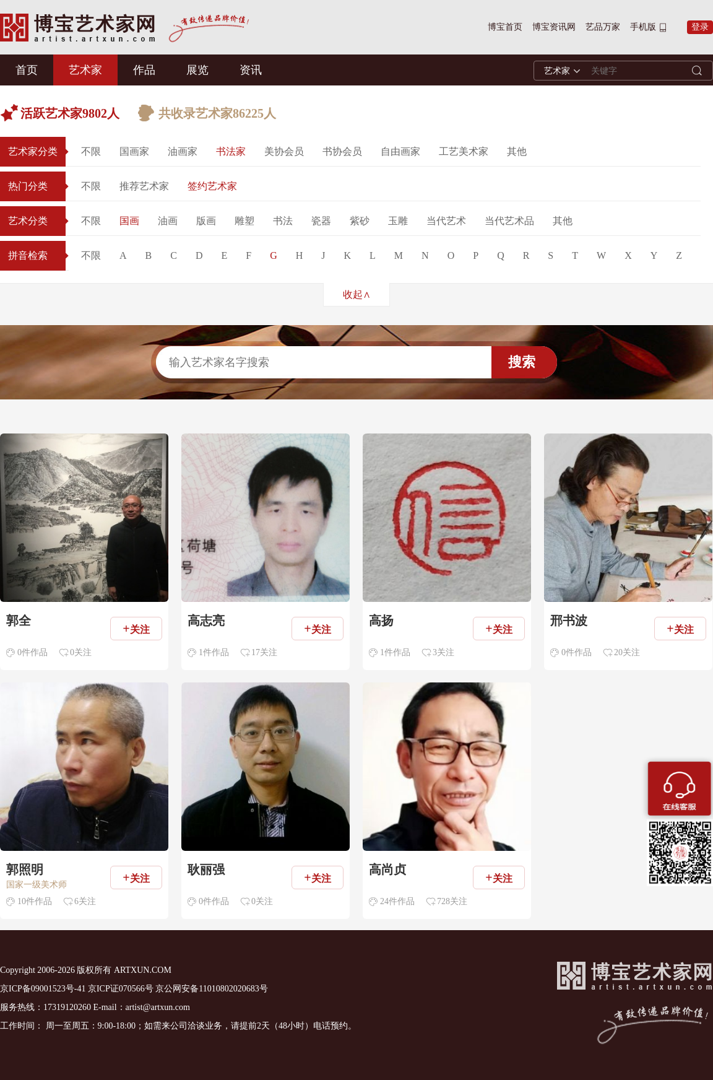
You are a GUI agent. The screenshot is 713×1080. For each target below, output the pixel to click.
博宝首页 (505, 27)
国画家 (134, 151)
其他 (517, 151)
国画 (129, 221)
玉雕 (398, 221)
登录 (700, 27)
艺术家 (85, 70)
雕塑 (244, 221)
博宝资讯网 (554, 27)
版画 (206, 221)
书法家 (231, 151)
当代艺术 (446, 221)
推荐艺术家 (144, 186)
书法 (283, 221)
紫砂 (359, 221)
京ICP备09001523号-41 (42, 988)
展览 (197, 70)
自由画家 (400, 151)
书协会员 (342, 151)
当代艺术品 (509, 221)
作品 (144, 70)
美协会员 (284, 151)
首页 (26, 70)
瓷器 (321, 221)
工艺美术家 (463, 151)
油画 (168, 221)
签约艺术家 (212, 186)
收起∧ (357, 294)
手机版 (643, 27)
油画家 (182, 151)
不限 (91, 151)
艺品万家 (603, 27)
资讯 (251, 70)
